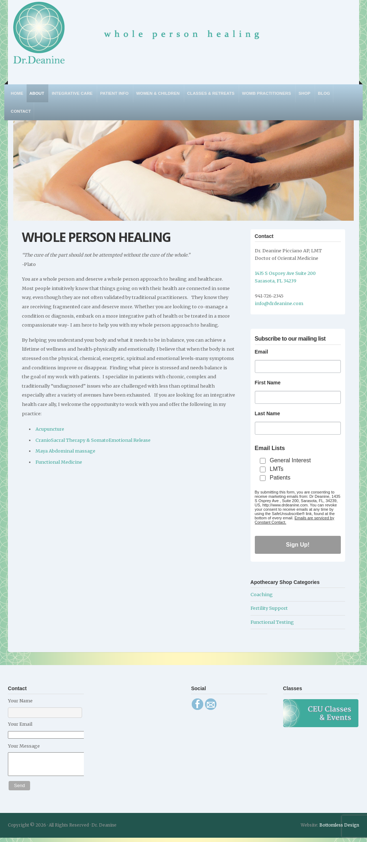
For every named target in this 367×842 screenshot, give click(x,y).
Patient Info (114, 93)
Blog (324, 93)
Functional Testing (272, 622)
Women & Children (158, 93)
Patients (280, 477)
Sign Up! (298, 545)
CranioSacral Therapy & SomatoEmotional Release (93, 440)
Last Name (267, 413)
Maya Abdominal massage (65, 451)
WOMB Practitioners (266, 93)
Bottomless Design (339, 829)
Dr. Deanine (140, 37)
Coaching (262, 594)
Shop (304, 93)
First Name (268, 382)
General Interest (290, 460)
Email (261, 351)
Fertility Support (269, 608)
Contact (21, 111)
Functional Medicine (58, 462)
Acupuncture (49, 429)
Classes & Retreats (210, 93)
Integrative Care (72, 93)
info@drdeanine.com (279, 303)
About (36, 93)
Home (17, 93)
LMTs (276, 469)
